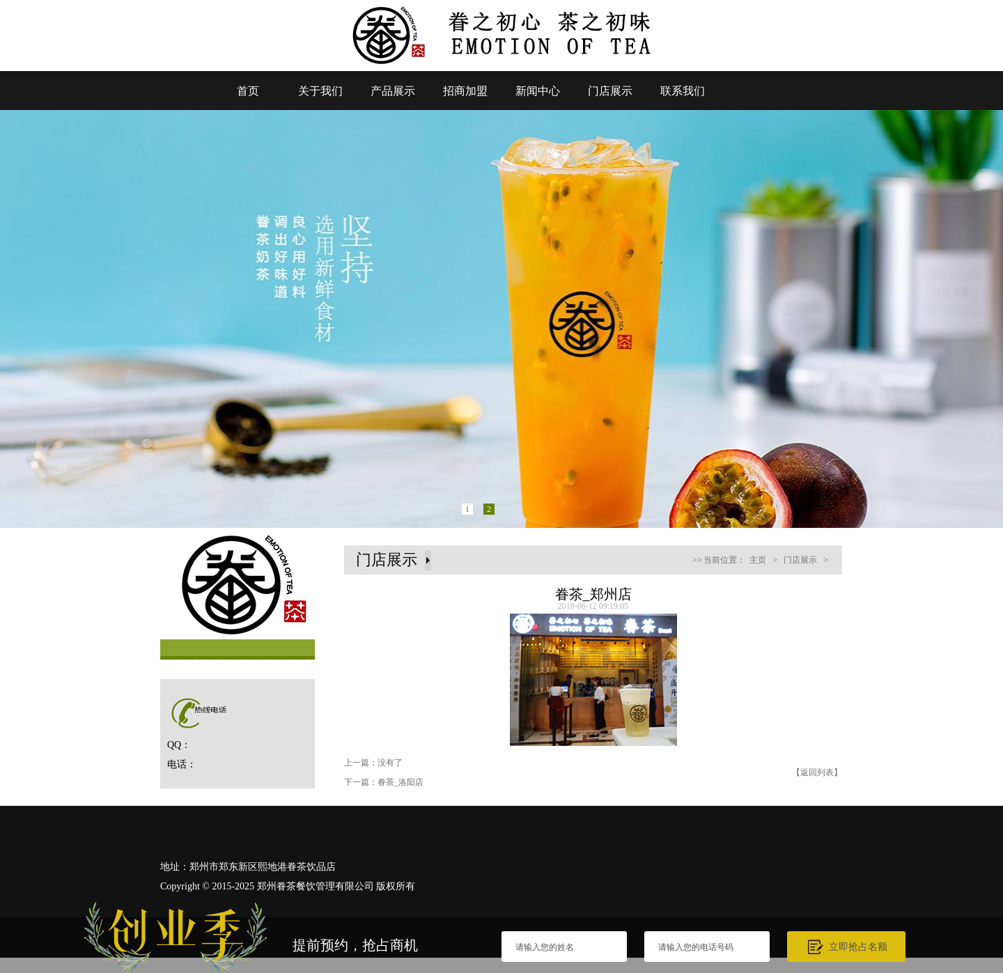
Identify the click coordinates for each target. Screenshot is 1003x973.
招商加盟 (465, 91)
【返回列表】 (817, 772)
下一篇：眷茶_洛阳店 (383, 782)
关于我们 (320, 91)
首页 (248, 91)
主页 (757, 560)
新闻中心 (537, 91)
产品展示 (393, 91)
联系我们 (682, 91)
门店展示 (610, 91)
